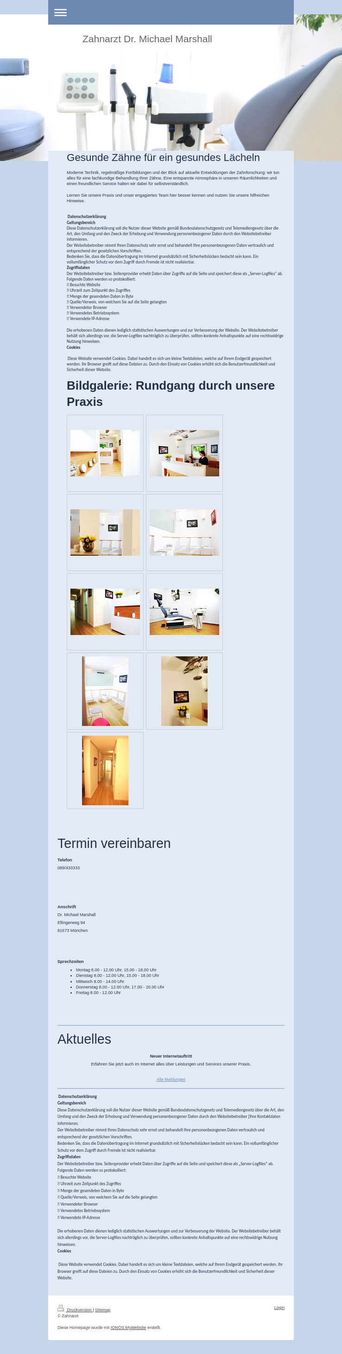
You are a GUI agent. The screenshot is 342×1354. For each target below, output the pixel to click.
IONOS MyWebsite (128, 1327)
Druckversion (75, 1310)
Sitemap (102, 1310)
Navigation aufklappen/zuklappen (171, 12)
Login (279, 1307)
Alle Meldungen (171, 1079)
